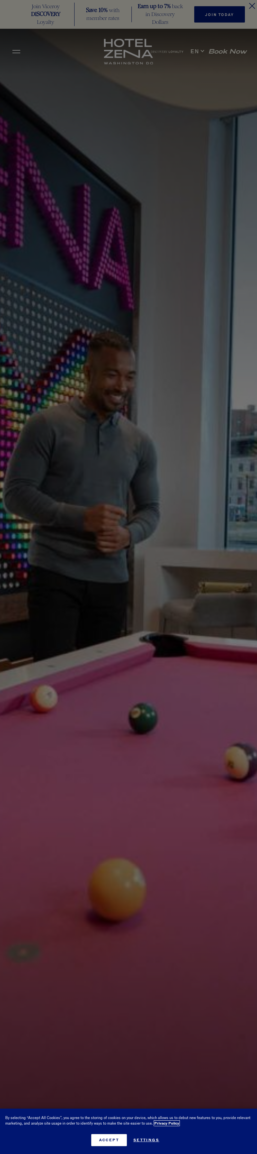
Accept (109, 1140)
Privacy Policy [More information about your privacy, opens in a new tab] (166, 1123)
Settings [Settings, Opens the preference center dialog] (146, 1140)
